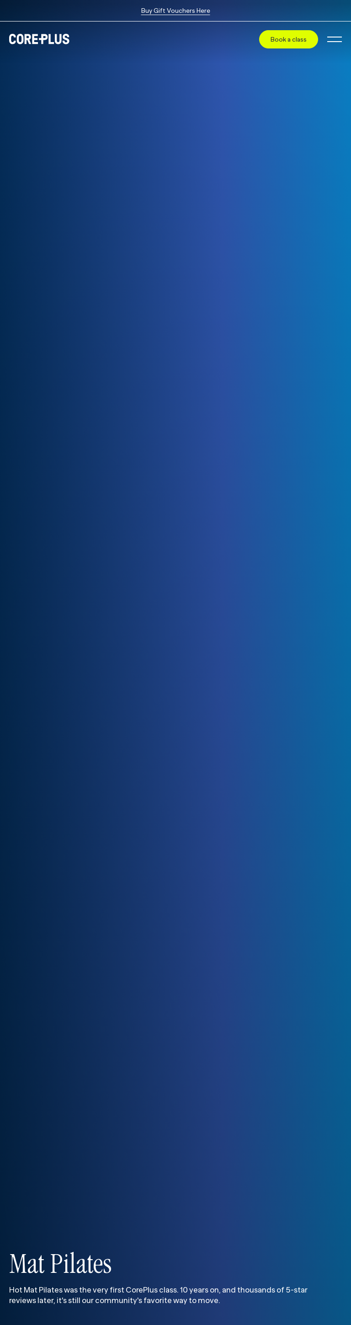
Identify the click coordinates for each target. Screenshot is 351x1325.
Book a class (289, 39)
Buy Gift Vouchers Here (175, 10)
